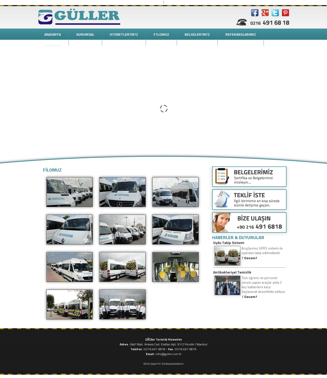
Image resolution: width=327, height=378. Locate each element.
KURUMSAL (85, 34)
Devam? (250, 257)
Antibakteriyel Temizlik (232, 272)
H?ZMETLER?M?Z (124, 34)
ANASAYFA (52, 34)
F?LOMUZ (161, 34)
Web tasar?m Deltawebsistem (163, 363)
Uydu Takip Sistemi (228, 242)
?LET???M (52, 45)
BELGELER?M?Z (197, 34)
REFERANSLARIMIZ (240, 34)
